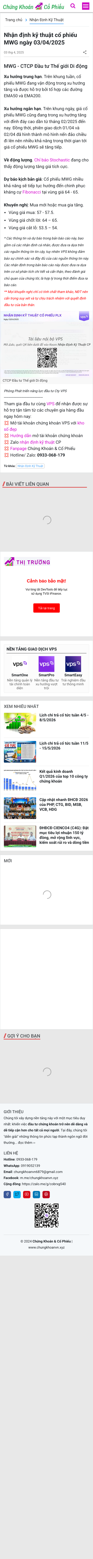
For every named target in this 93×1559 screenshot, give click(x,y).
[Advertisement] (46, 979)
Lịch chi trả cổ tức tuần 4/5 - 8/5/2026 (64, 717)
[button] (73, 6)
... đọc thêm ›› (25, 1143)
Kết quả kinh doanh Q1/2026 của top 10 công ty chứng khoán (63, 776)
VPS (51, 404)
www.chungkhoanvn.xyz (46, 1248)
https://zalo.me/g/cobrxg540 (44, 1184)
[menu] (86, 6)
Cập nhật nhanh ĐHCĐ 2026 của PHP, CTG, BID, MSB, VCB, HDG (63, 804)
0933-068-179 (26, 1160)
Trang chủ (13, 20)
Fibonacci (32, 192)
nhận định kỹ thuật (37, 442)
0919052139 (30, 1166)
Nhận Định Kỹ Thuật (47, 20)
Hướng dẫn (20, 435)
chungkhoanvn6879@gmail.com (38, 1172)
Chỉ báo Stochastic (52, 160)
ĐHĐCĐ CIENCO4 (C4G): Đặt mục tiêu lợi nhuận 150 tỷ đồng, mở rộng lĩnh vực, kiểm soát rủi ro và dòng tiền (64, 835)
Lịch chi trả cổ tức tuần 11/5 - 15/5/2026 (63, 745)
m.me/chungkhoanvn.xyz (39, 1178)
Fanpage (18, 448)
